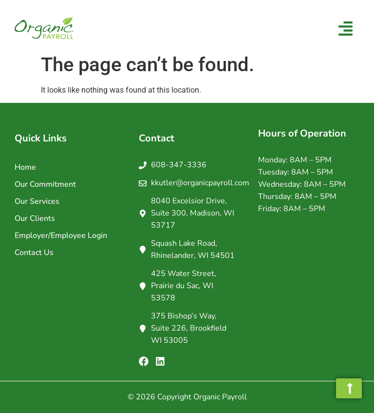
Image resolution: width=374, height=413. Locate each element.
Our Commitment (45, 184)
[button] (345, 29)
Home (25, 167)
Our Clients (35, 218)
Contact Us (34, 252)
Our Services (37, 201)
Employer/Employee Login (61, 235)
